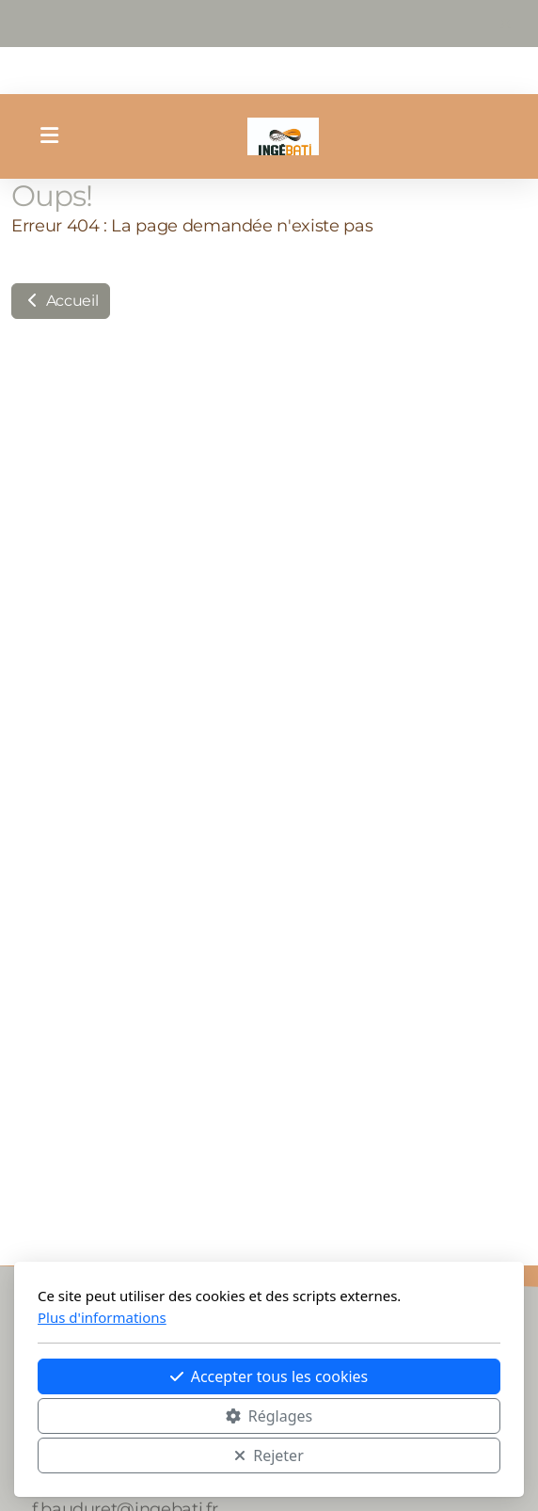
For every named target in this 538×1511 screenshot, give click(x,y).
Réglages (269, 1416)
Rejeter (269, 1455)
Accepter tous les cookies (269, 1376)
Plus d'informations (102, 1317)
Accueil (61, 301)
